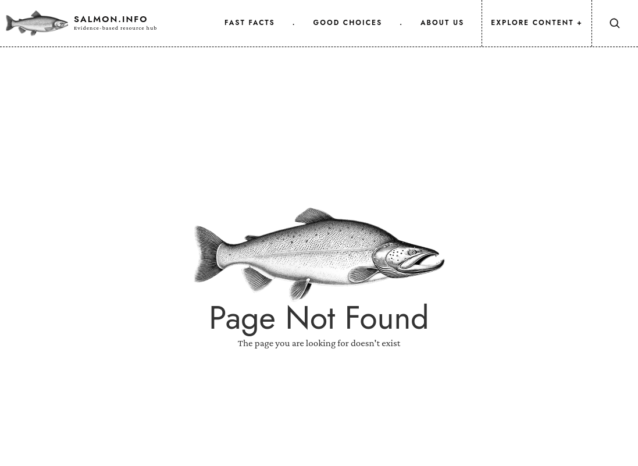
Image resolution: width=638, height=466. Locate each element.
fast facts (249, 22)
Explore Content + (537, 22)
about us (442, 22)
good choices (348, 22)
